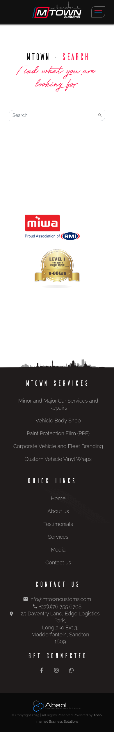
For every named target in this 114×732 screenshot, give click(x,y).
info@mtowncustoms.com (60, 599)
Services (58, 537)
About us (58, 511)
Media (58, 550)
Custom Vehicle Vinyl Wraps (58, 459)
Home (58, 498)
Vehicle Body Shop (58, 420)
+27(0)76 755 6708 (60, 606)
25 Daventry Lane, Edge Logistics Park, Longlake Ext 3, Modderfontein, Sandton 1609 (60, 627)
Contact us (58, 562)
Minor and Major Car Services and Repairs (58, 404)
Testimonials (58, 524)
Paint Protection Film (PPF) (58, 433)
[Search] (57, 115)
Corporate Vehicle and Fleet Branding (58, 446)
